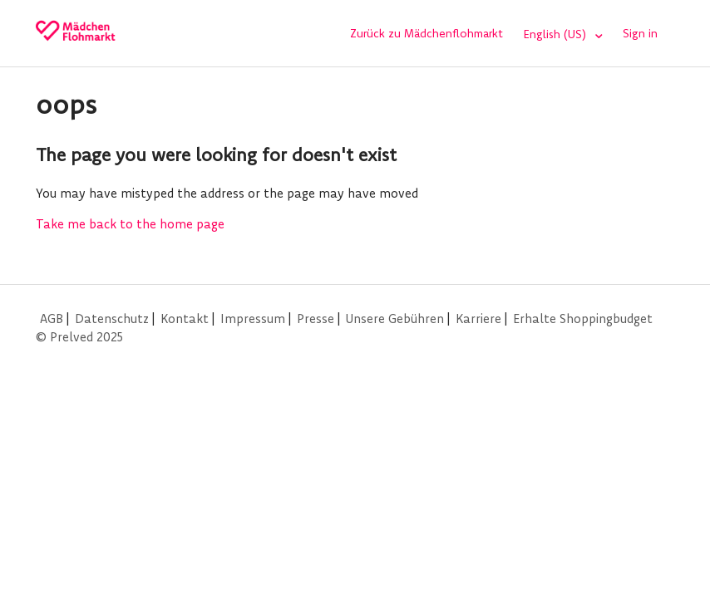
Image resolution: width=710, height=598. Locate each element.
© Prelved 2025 (79, 337)
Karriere (478, 318)
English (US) (556, 34)
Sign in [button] (640, 33)
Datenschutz (112, 318)
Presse (315, 318)
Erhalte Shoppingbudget (583, 318)
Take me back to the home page (130, 224)
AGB (51, 318)
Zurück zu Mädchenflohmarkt (426, 33)
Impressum (252, 318)
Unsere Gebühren (395, 318)
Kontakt (184, 318)
